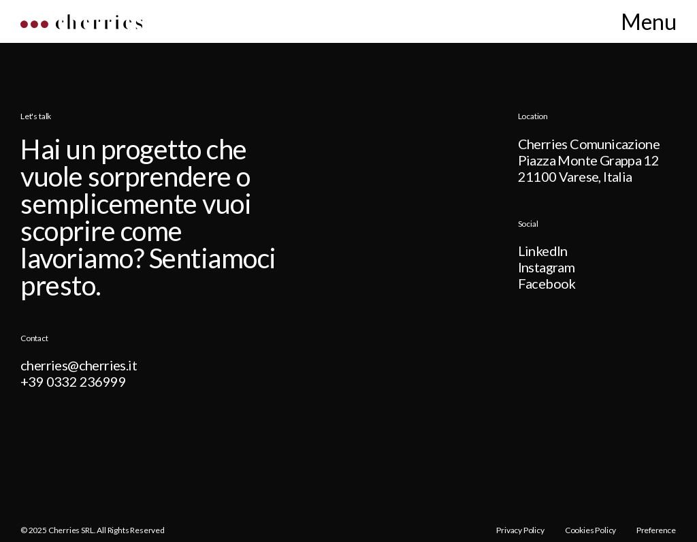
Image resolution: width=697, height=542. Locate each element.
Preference (656, 530)
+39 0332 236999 (73, 381)
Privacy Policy (520, 530)
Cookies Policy (590, 530)
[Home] (81, 24)
